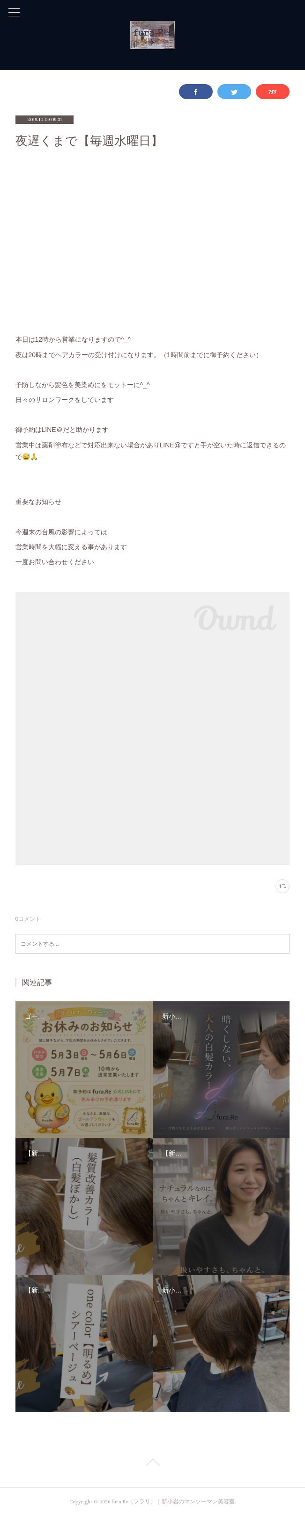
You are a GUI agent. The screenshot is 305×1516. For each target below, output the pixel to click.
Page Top (152, 1464)
